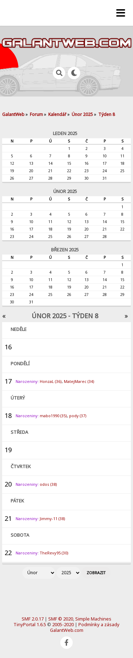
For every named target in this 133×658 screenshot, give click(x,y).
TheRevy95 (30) (54, 552)
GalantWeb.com (66, 630)
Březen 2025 (65, 249)
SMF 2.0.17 (33, 619)
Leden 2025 (65, 133)
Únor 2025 (65, 191)
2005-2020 (63, 624)
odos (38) (48, 484)
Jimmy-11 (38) (52, 518)
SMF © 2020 (60, 619)
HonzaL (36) (51, 381)
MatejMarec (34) (79, 381)
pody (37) (78, 415)
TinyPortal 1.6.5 (29, 624)
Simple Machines (93, 619)
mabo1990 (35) (53, 415)
